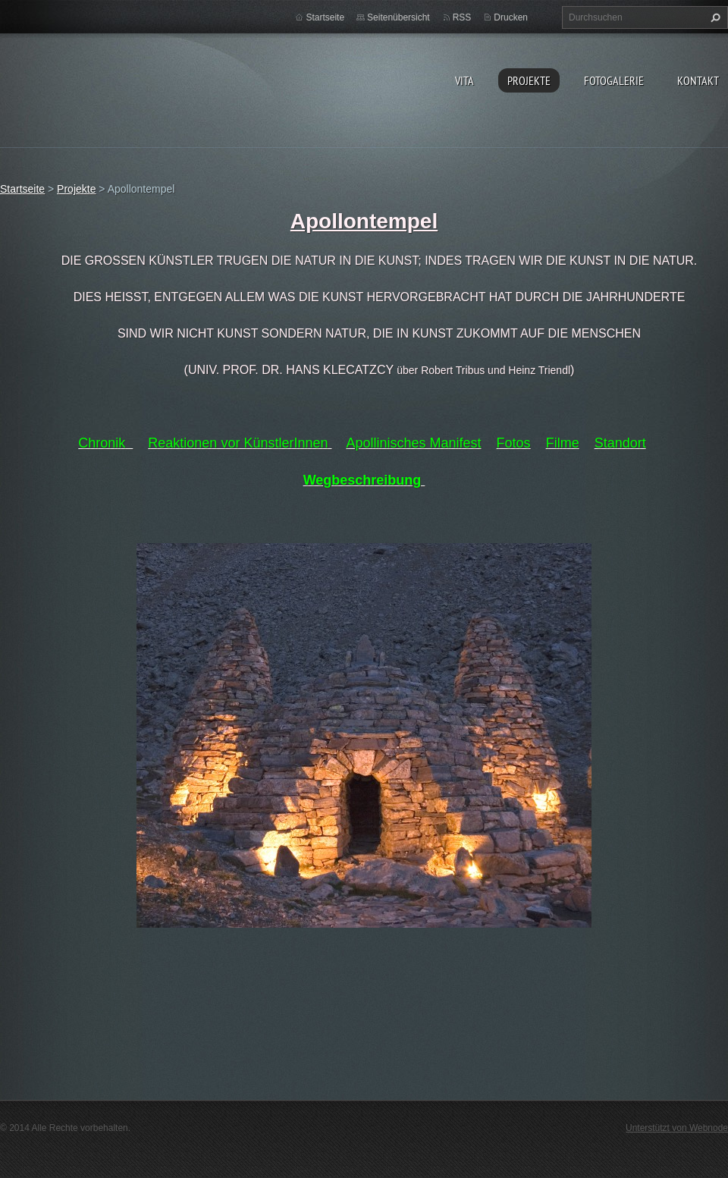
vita (464, 80)
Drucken (511, 17)
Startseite (325, 17)
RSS (462, 17)
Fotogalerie (614, 80)
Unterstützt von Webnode (677, 1128)
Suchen (713, 17)
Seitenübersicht (398, 17)
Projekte (529, 80)
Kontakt (698, 80)
